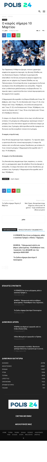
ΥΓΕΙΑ (8, 434)
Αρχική (4, 16)
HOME (4, 432)
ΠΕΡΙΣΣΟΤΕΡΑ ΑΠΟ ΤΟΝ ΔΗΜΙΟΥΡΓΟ (30, 230)
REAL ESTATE (28, 434)
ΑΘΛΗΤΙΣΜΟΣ (39, 432)
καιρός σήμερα (15, 179)
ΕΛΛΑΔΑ (10, 16)
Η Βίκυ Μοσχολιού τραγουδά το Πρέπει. (28, 337)
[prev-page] (3, 267)
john (6, 30)
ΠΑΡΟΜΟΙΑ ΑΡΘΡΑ (9, 230)
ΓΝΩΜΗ (17, 432)
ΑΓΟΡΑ (21, 434)
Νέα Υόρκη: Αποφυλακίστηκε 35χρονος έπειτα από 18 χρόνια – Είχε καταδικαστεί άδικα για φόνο (35, 206)
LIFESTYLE (37, 434)
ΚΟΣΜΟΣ (30, 432)
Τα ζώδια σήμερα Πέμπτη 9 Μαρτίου (11, 204)
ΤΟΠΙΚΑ (10, 432)
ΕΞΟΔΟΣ (14, 434)
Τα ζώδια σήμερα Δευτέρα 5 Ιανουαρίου (28, 310)
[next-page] (6, 267)
